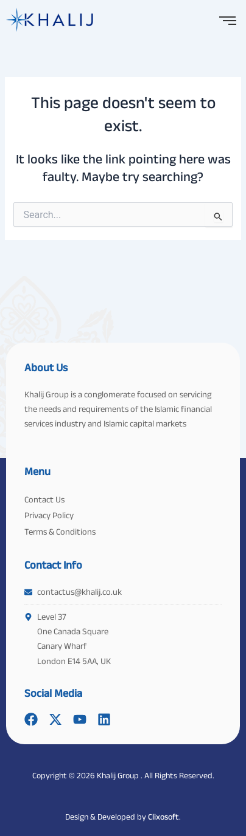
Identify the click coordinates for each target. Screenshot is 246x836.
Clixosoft (163, 816)
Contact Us (44, 499)
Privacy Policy (49, 515)
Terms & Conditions (60, 531)
